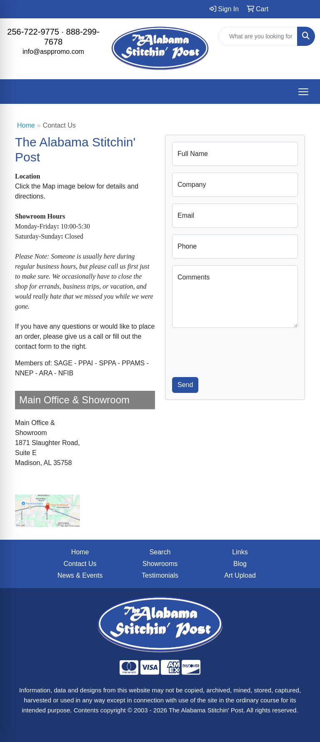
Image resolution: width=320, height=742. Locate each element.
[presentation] (235, 351)
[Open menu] (303, 91)
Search (160, 552)
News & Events (80, 575)
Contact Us (79, 563)
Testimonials (160, 575)
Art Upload (240, 575)
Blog (240, 563)
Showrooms (160, 563)
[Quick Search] (258, 36)
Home (26, 125)
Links (240, 552)
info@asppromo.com (53, 51)
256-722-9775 (33, 31)
